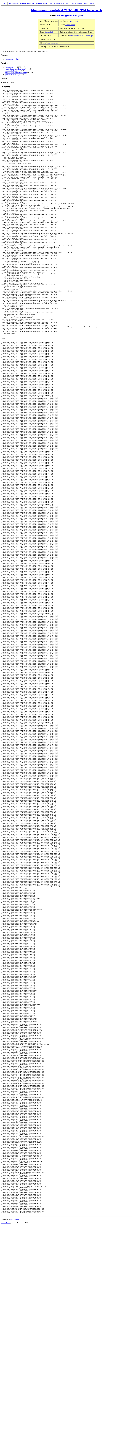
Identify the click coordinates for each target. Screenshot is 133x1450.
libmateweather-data (11, 59)
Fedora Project (73, 21)
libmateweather (10, 67)
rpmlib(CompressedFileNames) (15, 69)
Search (91, 3)
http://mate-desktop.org (50, 43)
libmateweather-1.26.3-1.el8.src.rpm (81, 36)
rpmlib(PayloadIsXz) (12, 75)
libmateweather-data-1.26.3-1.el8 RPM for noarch (66, 10)
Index (4, 3)
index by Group (13, 3)
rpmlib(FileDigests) (11, 71)
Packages (77, 15)
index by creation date (56, 3)
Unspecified (49, 32)
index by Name (70, 3)
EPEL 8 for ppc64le (63, 15)
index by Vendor (41, 3)
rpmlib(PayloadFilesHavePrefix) (16, 73)
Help (85, 3)
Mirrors (80, 3)
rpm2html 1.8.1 (15, 1444)
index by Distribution (27, 3)
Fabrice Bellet (5, 1447)
